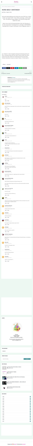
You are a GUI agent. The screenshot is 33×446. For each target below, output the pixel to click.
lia (5, 118)
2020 (17, 406)
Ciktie (6, 197)
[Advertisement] (16, 288)
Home (3, 6)
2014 (17, 416)
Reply (5, 130)
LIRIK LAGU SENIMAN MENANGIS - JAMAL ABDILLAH (16, 381)
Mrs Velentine (7, 103)
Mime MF (6, 242)
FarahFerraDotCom (8, 205)
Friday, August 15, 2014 (8, 179)
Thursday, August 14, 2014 (8, 97)
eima (6, 139)
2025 (17, 398)
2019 (17, 408)
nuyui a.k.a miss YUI (9, 188)
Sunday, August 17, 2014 (8, 235)
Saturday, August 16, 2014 (8, 228)
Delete (8, 130)
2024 (17, 399)
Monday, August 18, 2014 (8, 243)
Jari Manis (7, 219)
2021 (17, 404)
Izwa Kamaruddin (8, 111)
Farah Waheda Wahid (9, 125)
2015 (17, 414)
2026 (17, 396)
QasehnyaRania (8, 171)
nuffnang (5, 6)
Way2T (16, 444)
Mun (5, 132)
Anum (6, 96)
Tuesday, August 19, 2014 (8, 257)
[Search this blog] (13, 359)
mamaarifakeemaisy (9, 178)
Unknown (6, 155)
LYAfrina (6, 163)
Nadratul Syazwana (8, 234)
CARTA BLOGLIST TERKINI (11, 371)
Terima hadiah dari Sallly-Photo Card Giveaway (16, 376)
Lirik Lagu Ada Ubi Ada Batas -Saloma (14, 366)
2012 (17, 419)
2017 (17, 411)
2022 (17, 403)
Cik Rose (4, 12)
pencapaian (8, 64)
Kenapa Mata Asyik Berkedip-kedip (13, 386)
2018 (17, 409)
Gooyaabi (23, 444)
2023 (17, 401)
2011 (17, 421)
